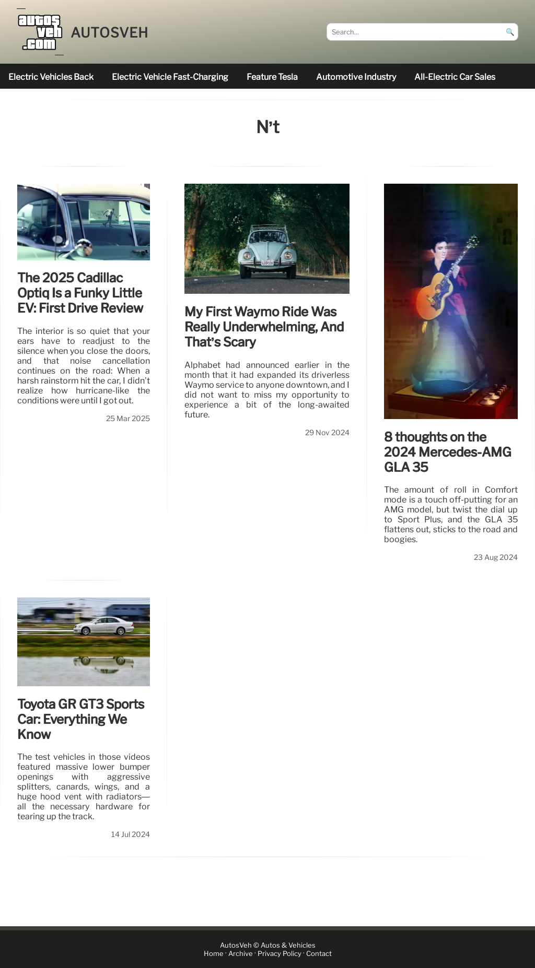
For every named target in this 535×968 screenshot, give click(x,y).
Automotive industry (356, 77)
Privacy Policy (279, 954)
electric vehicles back (51, 77)
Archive (240, 954)
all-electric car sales (454, 77)
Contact (319, 954)
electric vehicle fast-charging (170, 77)
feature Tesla (272, 77)
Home (214, 954)
